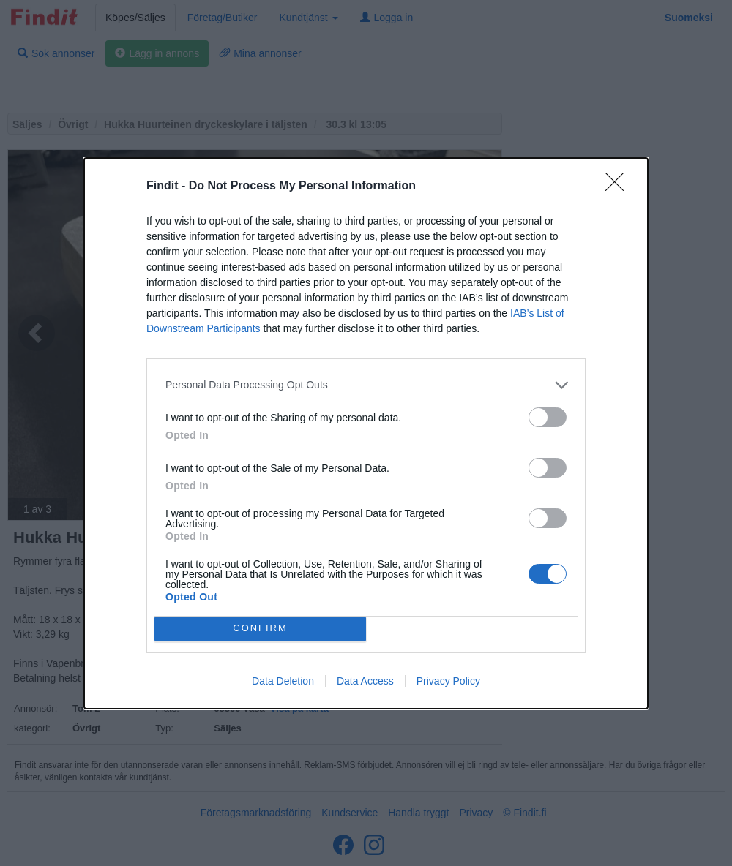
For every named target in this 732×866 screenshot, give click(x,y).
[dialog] (366, 433)
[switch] (548, 417)
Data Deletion (283, 681)
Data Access (365, 681)
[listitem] (366, 385)
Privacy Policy (448, 681)
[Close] (619, 186)
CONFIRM (260, 628)
